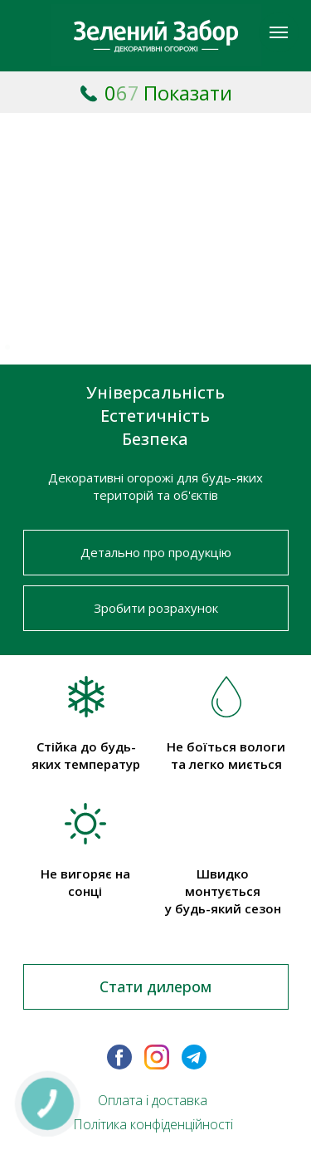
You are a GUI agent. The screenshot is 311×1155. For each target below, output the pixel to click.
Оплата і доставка (152, 1100)
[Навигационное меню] (279, 32)
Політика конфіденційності (153, 1124)
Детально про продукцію (155, 552)
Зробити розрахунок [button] (156, 608)
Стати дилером (155, 986)
